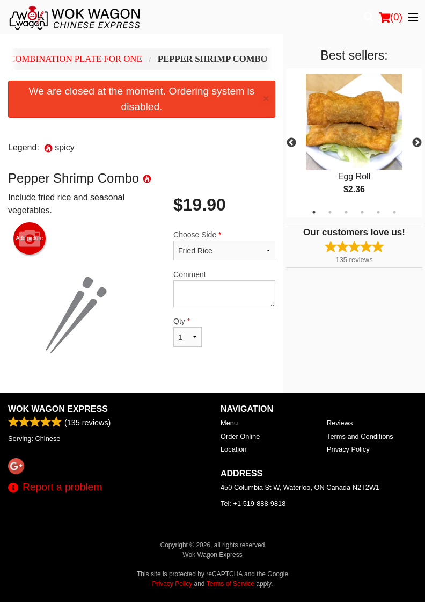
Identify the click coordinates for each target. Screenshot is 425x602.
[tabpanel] (354, 143)
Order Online (240, 436)
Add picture (29, 238)
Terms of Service (230, 584)
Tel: (253, 503)
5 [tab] (378, 212)
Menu (229, 423)
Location (233, 449)
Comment (224, 288)
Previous (291, 142)
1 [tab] (314, 212)
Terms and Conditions (360, 436)
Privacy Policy (348, 449)
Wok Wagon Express (58, 409)
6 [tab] (394, 212)
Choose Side (224, 245)
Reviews (340, 423)
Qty (187, 332)
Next (417, 142)
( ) (390, 17)
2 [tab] (330, 212)
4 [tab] (362, 212)
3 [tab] (346, 212)
